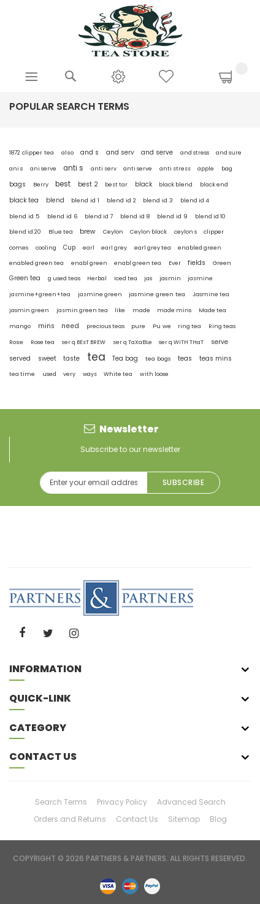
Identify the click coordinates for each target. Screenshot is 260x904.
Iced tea (125, 278)
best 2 (88, 184)
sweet (47, 358)
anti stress (175, 168)
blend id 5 (24, 216)
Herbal (97, 278)
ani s (16, 168)
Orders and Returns (70, 819)
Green (222, 263)
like (120, 310)
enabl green (89, 263)
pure (138, 326)
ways (90, 374)
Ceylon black (148, 232)
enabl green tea (137, 263)
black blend (176, 184)
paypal (152, 885)
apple (205, 168)
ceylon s (185, 232)
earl (88, 247)
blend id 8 (135, 216)
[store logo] (130, 30)
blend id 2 (121, 200)
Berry (40, 184)
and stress (194, 152)
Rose (16, 342)
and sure (229, 152)
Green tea (24, 278)
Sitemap (184, 819)
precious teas (105, 326)
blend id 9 (172, 216)
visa (108, 885)
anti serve (137, 168)
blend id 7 (99, 216)
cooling (46, 247)
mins (46, 326)
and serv (120, 152)
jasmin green (29, 310)
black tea (24, 200)
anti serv (104, 168)
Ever (175, 263)
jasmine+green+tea (40, 294)
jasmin (170, 278)
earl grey (114, 247)
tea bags (158, 358)
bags (17, 184)
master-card (130, 885)
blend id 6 (62, 216)
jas (148, 278)
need (70, 326)
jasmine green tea (157, 294)
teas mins (215, 358)
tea (96, 357)
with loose (154, 374)
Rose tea (43, 342)
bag (226, 168)
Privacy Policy (122, 802)
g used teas (64, 278)
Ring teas (221, 326)
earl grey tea (152, 247)
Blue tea (60, 232)
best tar (116, 184)
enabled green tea (36, 263)
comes (18, 247)
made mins (174, 310)
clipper (214, 232)
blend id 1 (85, 200)
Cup (69, 247)
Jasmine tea (211, 294)
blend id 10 (210, 216)
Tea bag (125, 358)
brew (88, 231)
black (143, 184)
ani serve (43, 168)
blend (55, 200)
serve (219, 342)
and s (89, 152)
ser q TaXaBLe (132, 342)
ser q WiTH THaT (181, 342)
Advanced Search (191, 802)
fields (196, 262)
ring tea (189, 326)
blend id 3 (158, 200)
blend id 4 (194, 200)
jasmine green (100, 294)
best (63, 184)
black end (214, 184)
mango (20, 326)
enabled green (199, 247)
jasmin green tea (82, 310)
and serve (157, 152)
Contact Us (137, 819)
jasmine (200, 278)
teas (185, 358)
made (141, 310)
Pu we (162, 326)
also (67, 152)
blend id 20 (25, 232)
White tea (118, 374)
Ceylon (113, 232)
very (69, 374)
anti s (73, 168)
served (20, 358)
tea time (22, 374)
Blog (218, 819)
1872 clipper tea (31, 152)
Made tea (212, 310)
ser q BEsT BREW (83, 342)
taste (71, 358)
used (49, 374)
